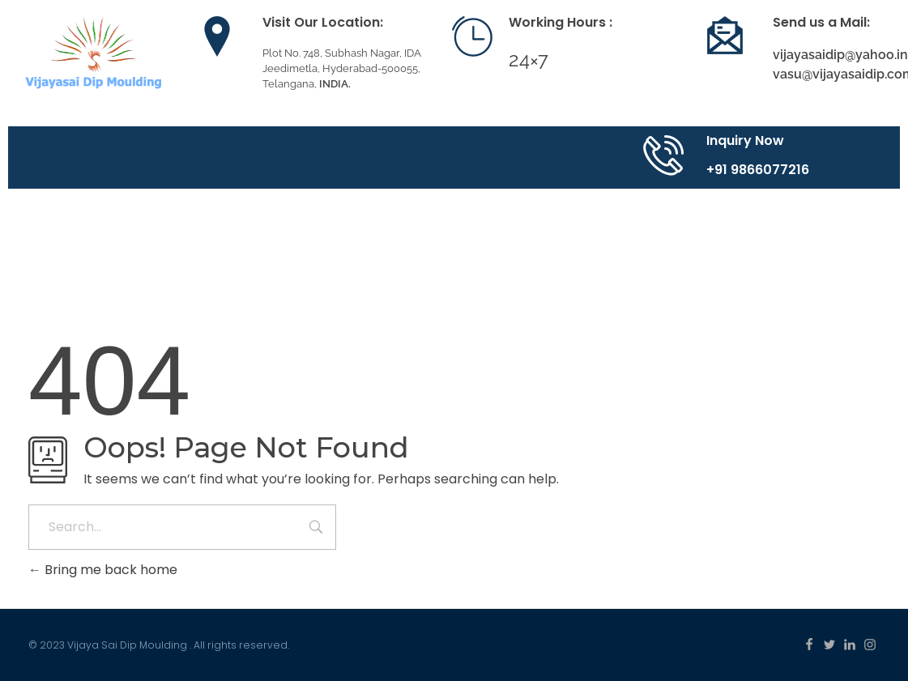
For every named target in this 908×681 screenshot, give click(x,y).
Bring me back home (102, 569)
